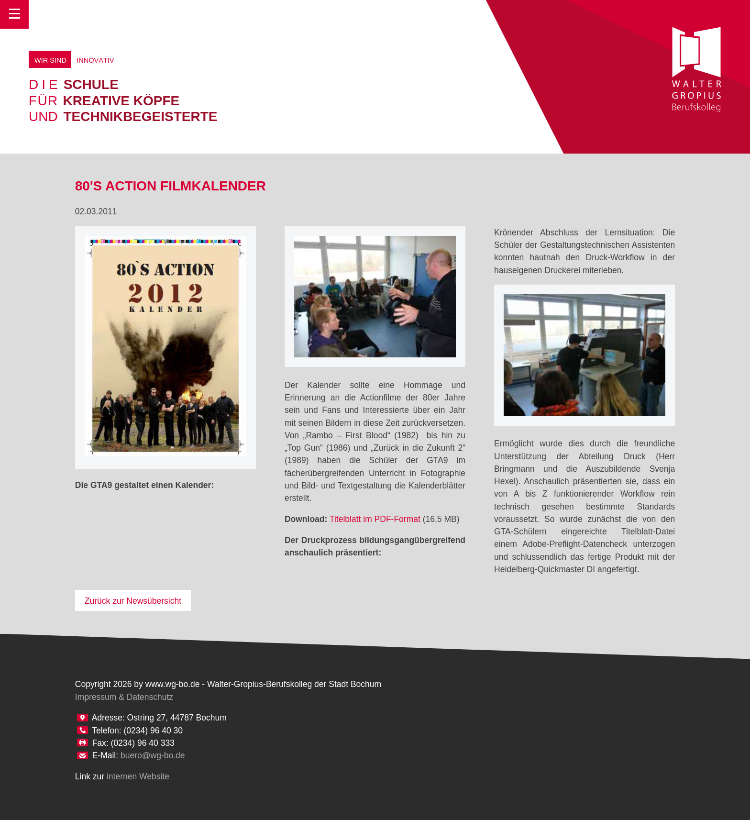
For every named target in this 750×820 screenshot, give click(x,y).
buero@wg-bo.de (153, 755)
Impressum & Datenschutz (124, 697)
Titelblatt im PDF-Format (375, 519)
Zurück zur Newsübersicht (133, 601)
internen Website (138, 776)
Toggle (14, 14)
